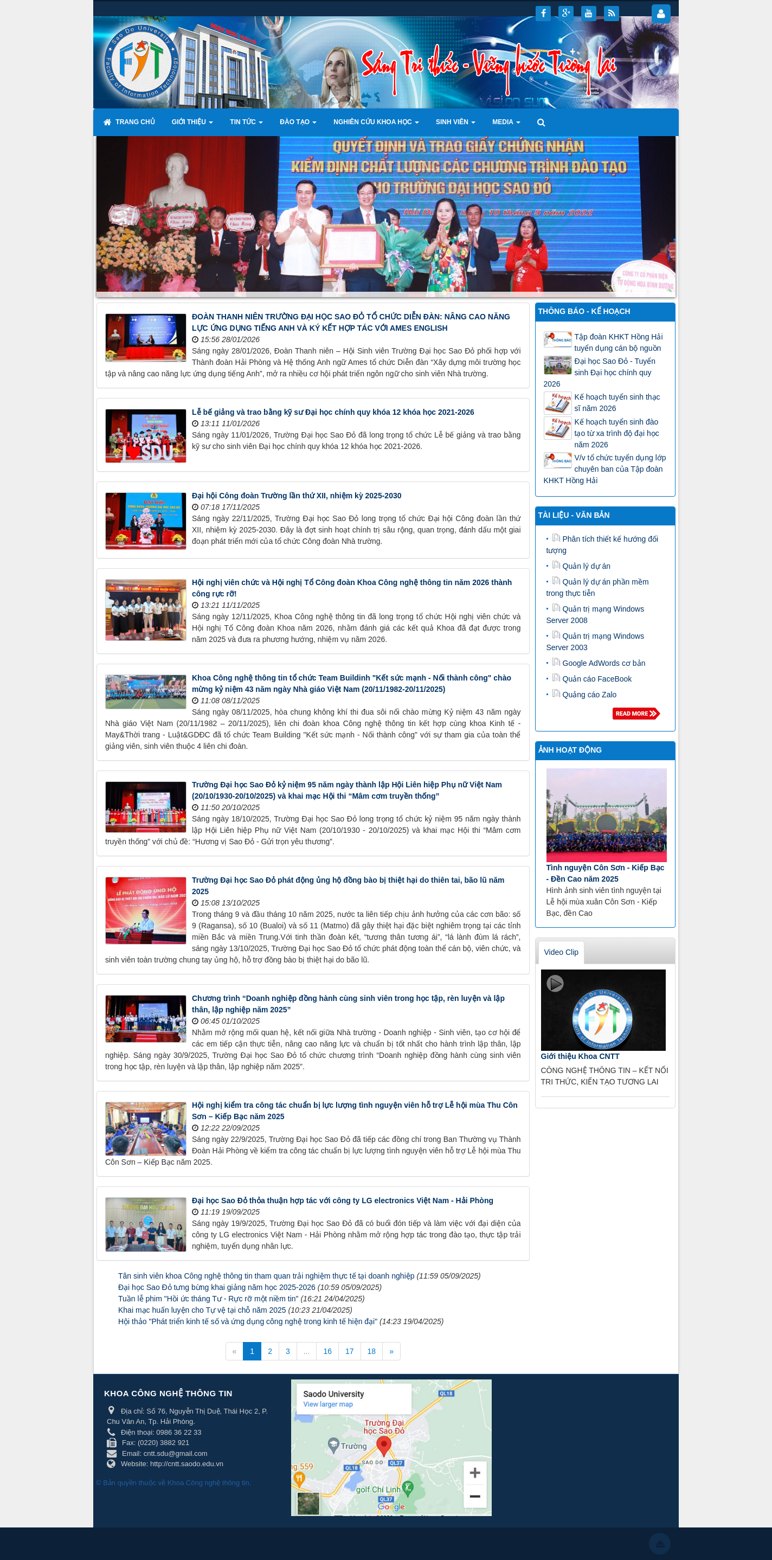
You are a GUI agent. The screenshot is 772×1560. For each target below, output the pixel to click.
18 (372, 1351)
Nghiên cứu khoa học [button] (376, 125)
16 (327, 1351)
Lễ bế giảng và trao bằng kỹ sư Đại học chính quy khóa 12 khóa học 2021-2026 (333, 412)
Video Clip (561, 952)
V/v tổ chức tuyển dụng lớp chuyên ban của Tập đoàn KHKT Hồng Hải (605, 469)
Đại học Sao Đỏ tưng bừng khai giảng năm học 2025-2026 (217, 1287)
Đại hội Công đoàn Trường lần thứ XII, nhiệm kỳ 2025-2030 (297, 495)
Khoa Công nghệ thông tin (208, 1483)
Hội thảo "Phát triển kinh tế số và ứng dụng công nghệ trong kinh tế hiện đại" (247, 1321)
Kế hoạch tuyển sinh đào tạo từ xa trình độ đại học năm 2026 (617, 433)
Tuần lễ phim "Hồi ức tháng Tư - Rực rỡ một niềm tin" (208, 1298)
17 (349, 1351)
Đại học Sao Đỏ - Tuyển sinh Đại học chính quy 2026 (600, 372)
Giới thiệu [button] (193, 125)
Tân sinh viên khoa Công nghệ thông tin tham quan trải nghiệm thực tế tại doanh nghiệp (266, 1276)
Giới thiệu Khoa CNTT (580, 1056)
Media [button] (506, 125)
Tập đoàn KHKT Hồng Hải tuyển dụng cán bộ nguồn (619, 342)
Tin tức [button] (246, 125)
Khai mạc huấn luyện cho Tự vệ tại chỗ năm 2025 (202, 1310)
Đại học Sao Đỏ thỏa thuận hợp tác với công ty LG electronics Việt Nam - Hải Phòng (342, 1200)
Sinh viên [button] (455, 125)
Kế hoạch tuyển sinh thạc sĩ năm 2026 (617, 403)
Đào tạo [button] (298, 125)
